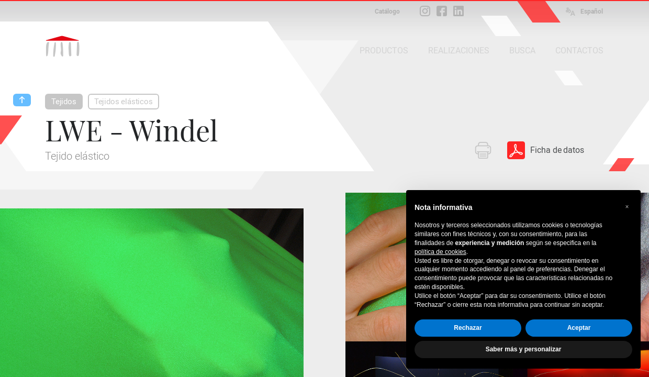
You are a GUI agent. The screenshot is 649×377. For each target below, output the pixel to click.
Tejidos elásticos (123, 101)
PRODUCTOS (384, 51)
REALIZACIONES (458, 51)
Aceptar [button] (579, 327)
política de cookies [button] (440, 252)
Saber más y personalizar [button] (524, 349)
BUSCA (522, 51)
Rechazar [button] (468, 327)
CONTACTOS (579, 51)
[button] (627, 206)
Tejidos (63, 101)
